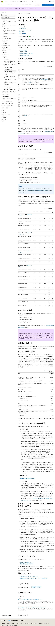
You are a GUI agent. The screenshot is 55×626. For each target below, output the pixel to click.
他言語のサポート (22, 31)
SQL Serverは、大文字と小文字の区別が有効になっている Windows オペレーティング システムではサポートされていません (35, 337)
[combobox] (8, 15)
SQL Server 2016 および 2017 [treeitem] (9, 73)
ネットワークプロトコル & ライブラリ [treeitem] (10, 80)
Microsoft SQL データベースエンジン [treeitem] (9, 31)
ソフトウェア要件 (22, 28)
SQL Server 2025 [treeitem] (8, 67)
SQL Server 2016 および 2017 (26, 53)
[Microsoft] (2, 1)
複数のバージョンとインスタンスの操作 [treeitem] (10, 83)
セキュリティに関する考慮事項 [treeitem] (10, 77)
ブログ (16, 623)
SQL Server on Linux (24, 55)
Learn (19, 13)
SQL (23, 13)
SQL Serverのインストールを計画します (29, 576)
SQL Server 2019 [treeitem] (8, 71)
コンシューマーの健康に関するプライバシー (39, 623)
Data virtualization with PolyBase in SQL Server (38, 190)
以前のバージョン (10, 623)
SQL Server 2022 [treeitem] (8, 69)
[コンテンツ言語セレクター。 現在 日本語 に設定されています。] (3, 621)
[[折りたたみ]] (15, 12)
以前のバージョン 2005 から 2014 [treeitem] (8, 24)
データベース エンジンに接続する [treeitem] (9, 34)
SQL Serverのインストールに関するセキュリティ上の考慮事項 (33, 578)
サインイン (51, 1)
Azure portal (38, 5)
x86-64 (25, 115)
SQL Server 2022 (23, 51)
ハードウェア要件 (22, 26)
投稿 (21, 623)
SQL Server (28, 13)
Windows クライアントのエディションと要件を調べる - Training (30, 599)
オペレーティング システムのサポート (26, 30)
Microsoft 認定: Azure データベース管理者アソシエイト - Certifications (31, 607)
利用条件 (2, 625)
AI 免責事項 (3, 623)
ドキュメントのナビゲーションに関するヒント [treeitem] (9, 22)
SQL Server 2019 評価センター (26, 562)
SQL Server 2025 (23, 50)
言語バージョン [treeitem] (7, 86)
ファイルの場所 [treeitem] (7, 87)
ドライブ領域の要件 (44, 79)
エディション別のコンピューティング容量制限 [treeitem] (10, 62)
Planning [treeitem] (6, 57)
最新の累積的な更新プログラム (27, 564)
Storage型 (29, 82)
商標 (7, 625)
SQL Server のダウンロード (47, 5)
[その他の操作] (53, 14)
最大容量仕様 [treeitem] (7, 59)
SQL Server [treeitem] (4, 19)
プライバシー (26, 623)
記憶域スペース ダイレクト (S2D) (27, 478)
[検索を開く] (47, 2)
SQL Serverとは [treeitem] (6, 28)
